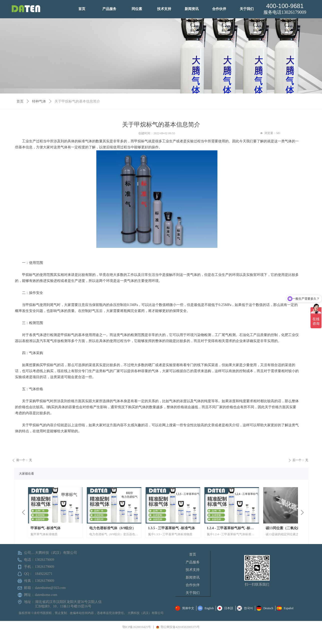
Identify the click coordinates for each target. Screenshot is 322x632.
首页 (20, 101)
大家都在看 (26, 473)
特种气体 (39, 101)
